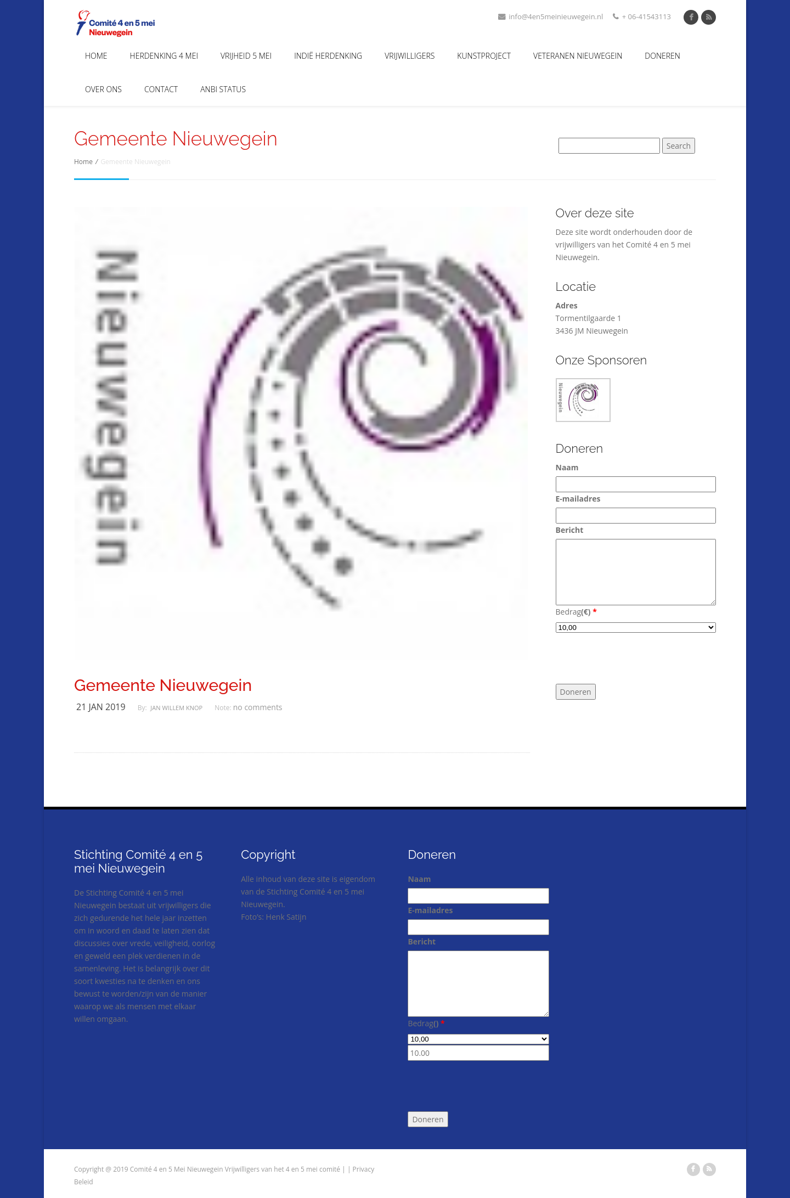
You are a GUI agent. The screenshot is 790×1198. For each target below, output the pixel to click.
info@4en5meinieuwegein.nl (550, 16)
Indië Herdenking (328, 55)
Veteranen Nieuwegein (577, 55)
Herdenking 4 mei (164, 55)
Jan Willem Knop (176, 708)
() (589, 611)
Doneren (662, 55)
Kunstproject (484, 55)
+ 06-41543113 (642, 16)
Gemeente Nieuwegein (163, 685)
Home (96, 55)
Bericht (570, 530)
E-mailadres (578, 498)
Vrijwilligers (410, 55)
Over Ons (103, 89)
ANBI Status (223, 89)
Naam (567, 467)
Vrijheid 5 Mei (246, 55)
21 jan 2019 (101, 707)
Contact (161, 89)
